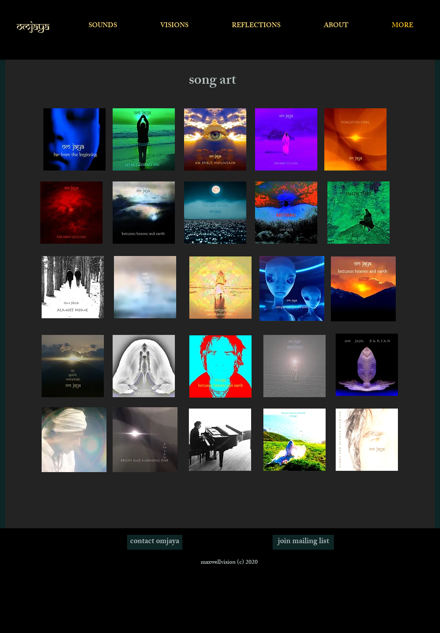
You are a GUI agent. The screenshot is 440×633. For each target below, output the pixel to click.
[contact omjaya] (154, 542)
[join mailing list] (303, 542)
